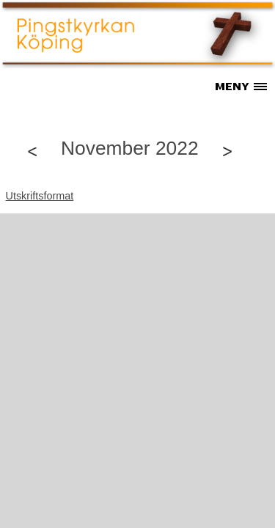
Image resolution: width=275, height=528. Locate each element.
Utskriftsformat (40, 196)
